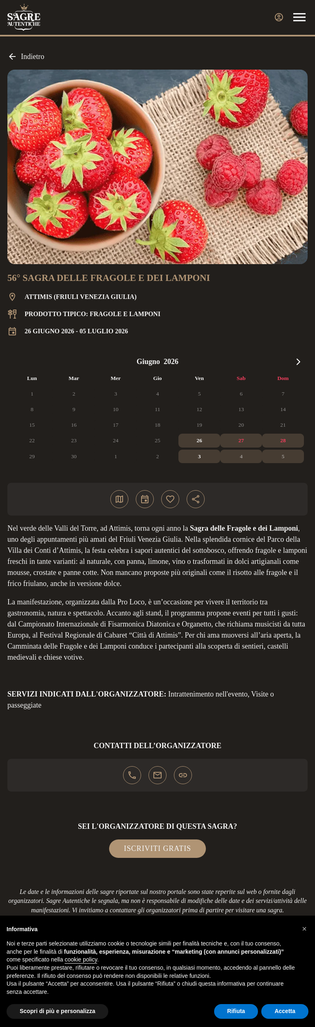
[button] (304, 928)
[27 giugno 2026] (241, 441)
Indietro (25, 56)
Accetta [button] (284, 1011)
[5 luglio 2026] (283, 457)
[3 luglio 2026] (199, 457)
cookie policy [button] (81, 959)
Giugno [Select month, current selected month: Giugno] (148, 361)
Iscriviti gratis (157, 848)
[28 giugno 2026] (283, 441)
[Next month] (298, 361)
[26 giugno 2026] (199, 441)
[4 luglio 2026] (241, 457)
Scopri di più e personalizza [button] (57, 1011)
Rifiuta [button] (236, 1011)
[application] (157, 409)
